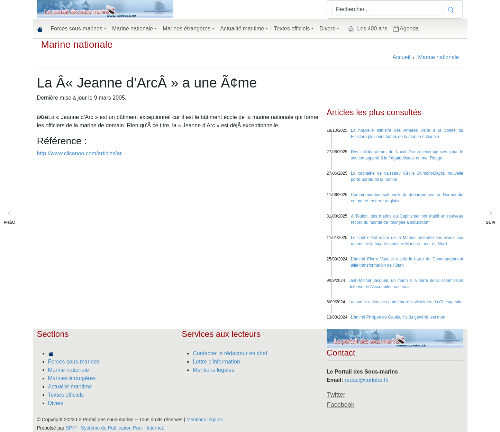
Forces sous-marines (74, 362)
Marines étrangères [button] (186, 28)
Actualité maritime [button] (242, 28)
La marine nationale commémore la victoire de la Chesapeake (405, 302)
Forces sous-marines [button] (76, 28)
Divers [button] (327, 28)
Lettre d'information (216, 362)
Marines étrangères (72, 378)
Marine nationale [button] (132, 28)
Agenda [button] (406, 29)
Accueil (401, 57)
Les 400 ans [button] (366, 29)
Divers (56, 403)
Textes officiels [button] (292, 28)
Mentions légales (213, 370)
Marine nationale (77, 44)
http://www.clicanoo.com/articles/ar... (81, 153)
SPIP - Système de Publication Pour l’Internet (114, 428)
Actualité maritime (70, 386)
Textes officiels (66, 395)
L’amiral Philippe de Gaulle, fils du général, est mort (398, 317)
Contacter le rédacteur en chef (230, 353)
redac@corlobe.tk (366, 380)
